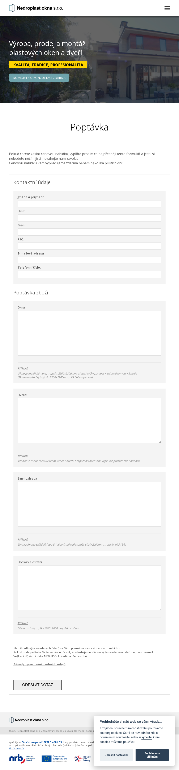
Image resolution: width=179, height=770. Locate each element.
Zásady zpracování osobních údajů (39, 664)
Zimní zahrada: (28, 478)
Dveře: (22, 395)
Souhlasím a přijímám (152, 755)
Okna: (21, 307)
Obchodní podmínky (85, 730)
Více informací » (16, 748)
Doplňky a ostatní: (30, 562)
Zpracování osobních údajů (57, 730)
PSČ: (21, 239)
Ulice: (21, 211)
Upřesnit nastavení (116, 755)
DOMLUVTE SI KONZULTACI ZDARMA (39, 78)
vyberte (146, 737)
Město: (22, 225)
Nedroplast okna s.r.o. (29, 730)
